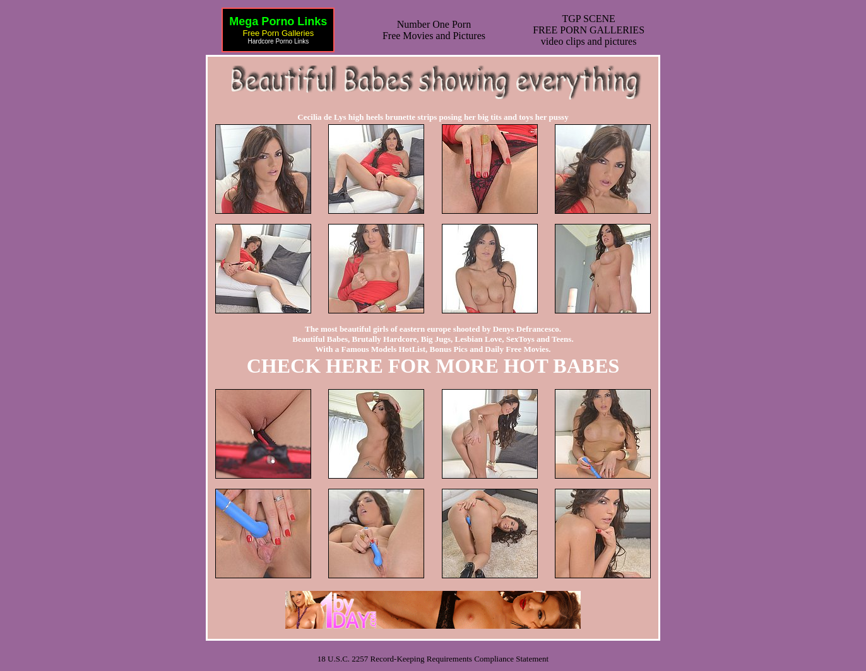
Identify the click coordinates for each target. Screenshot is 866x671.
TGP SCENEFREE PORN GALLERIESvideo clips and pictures (588, 30)
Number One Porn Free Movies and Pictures (434, 30)
